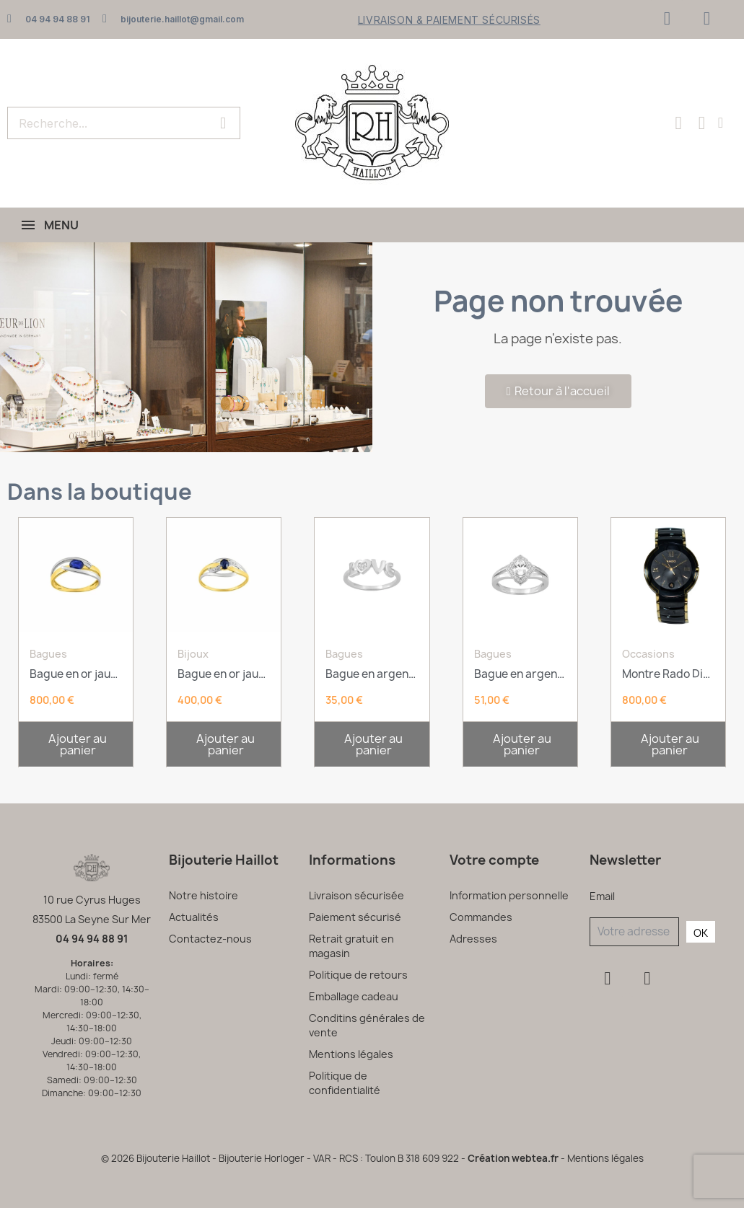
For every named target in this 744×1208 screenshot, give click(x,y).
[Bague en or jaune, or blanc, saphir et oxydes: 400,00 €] (224, 619)
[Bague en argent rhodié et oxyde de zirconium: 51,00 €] (520, 619)
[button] (76, 744)
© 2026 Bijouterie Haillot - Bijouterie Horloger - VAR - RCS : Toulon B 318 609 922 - (284, 1158)
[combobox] (100, 122)
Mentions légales (605, 1158)
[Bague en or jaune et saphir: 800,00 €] (76, 619)
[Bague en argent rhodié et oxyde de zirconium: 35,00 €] (372, 619)
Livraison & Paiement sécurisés (449, 20)
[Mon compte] (721, 122)
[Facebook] (667, 18)
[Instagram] (706, 18)
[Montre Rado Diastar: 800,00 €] (668, 619)
